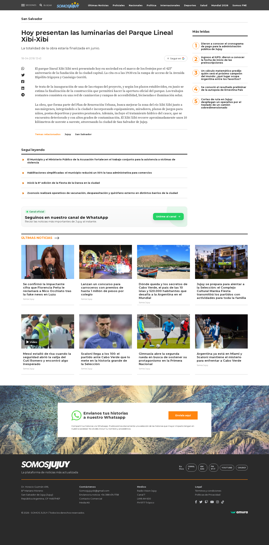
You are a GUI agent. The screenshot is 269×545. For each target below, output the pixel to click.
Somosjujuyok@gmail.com (94, 490)
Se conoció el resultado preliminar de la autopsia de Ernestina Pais (223, 88)
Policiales (119, 5)
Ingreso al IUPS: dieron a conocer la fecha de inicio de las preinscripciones (222, 60)
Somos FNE (240, 5)
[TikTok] (222, 502)
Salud (204, 5)
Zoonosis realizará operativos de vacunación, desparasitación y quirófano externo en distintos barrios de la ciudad (102, 193)
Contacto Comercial (90, 498)
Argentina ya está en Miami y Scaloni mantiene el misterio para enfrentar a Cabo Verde (219, 357)
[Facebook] (196, 502)
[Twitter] (200, 502)
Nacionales (136, 5)
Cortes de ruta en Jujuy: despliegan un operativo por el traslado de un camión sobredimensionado (221, 103)
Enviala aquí (183, 415)
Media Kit (84, 502)
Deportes (190, 5)
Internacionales (170, 5)
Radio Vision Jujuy (147, 490)
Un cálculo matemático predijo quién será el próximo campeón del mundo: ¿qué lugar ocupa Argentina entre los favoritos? (221, 75)
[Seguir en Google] (175, 58)
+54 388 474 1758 (110, 494)
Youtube (227, 467)
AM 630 (202, 467)
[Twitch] (206, 502)
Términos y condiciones (208, 490)
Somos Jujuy (28, 299)
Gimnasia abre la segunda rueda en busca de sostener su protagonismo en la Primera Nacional (163, 359)
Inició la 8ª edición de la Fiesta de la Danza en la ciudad (63, 182)
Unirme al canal (168, 216)
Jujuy (68, 134)
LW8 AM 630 (144, 498)
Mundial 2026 (220, 5)
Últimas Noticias (98, 5)
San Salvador (83, 134)
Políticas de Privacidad (207, 494)
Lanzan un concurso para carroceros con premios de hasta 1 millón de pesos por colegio (102, 289)
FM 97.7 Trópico (145, 502)
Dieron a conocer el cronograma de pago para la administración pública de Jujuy (222, 46)
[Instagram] (217, 502)
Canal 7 (191, 467)
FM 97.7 (213, 467)
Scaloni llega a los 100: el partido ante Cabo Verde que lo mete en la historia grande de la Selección (105, 359)
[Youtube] (212, 502)
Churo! (242, 467)
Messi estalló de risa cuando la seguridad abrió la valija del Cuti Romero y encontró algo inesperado (47, 359)
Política (152, 5)
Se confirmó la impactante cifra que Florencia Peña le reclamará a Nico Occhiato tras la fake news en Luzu (47, 289)
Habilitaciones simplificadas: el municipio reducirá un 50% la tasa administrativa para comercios (89, 172)
